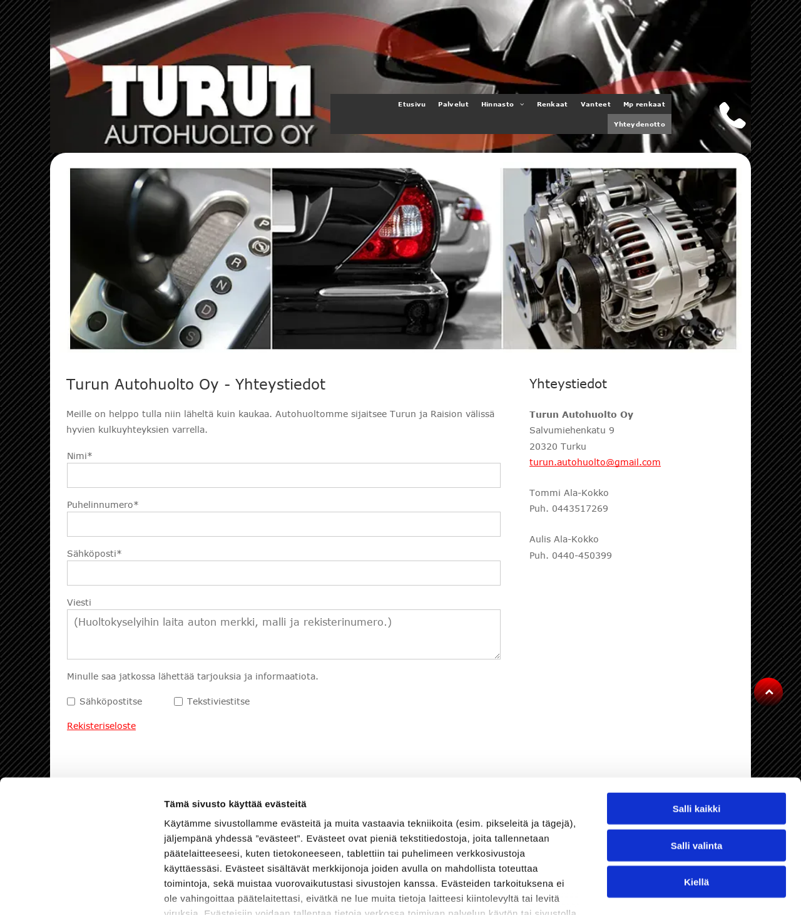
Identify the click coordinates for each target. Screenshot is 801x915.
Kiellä (696, 794)
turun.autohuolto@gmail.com (595, 462)
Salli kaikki (697, 721)
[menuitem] (412, 104)
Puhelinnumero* (103, 504)
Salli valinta (697, 758)
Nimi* (80, 455)
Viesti (79, 602)
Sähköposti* (94, 553)
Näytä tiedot (669, 890)
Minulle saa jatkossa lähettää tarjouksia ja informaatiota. (193, 676)
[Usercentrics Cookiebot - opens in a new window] (81, 890)
